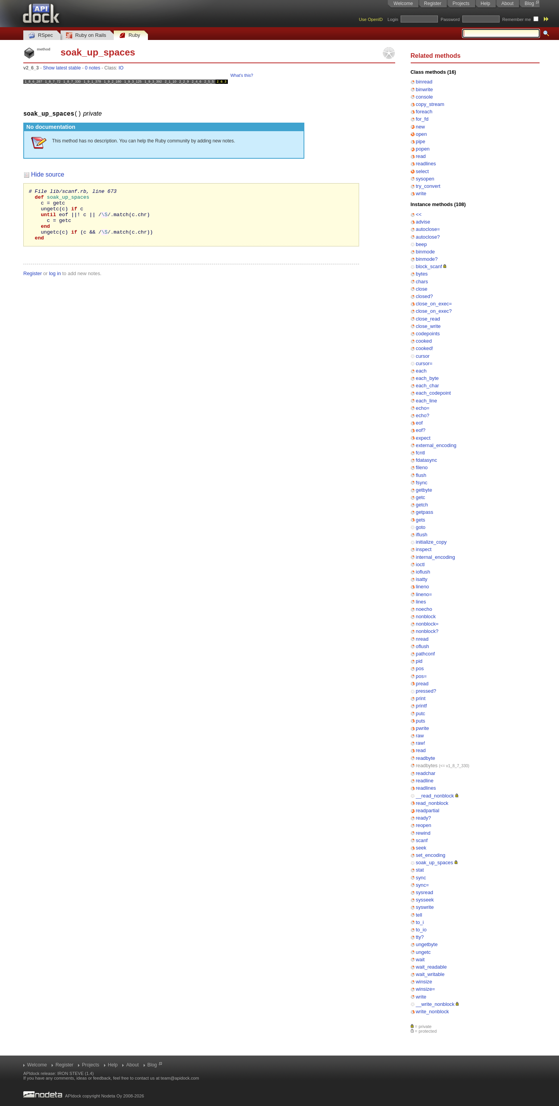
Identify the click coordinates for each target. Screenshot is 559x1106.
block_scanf (429, 266)
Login (392, 19)
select (422, 171)
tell (419, 915)
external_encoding (436, 445)
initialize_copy (431, 542)
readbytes (426, 765)
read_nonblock (432, 803)
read (421, 156)
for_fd (422, 119)
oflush (422, 646)
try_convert (428, 186)
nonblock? (427, 631)
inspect (424, 549)
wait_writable (430, 974)
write (421, 193)
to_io (421, 930)
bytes (422, 274)
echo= (422, 408)
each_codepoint (433, 393)
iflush (421, 534)
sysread (424, 892)
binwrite (424, 89)
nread (422, 639)
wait (420, 959)
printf (421, 706)
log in (55, 283)
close (421, 289)
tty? (420, 937)
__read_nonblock (435, 796)
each (421, 371)
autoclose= (428, 229)
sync (421, 878)
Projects (461, 3)
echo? (422, 415)
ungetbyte (426, 944)
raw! (420, 743)
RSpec (41, 35)
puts (420, 721)
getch (422, 505)
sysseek (425, 900)
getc (420, 497)
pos (420, 668)
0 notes (92, 68)
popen (423, 149)
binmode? (426, 259)
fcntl (420, 453)
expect (423, 438)
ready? (423, 818)
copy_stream (430, 104)
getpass (424, 512)
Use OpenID (371, 19)
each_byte (427, 378)
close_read (428, 319)
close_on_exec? (434, 311)
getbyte (424, 490)
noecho (424, 609)
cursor (423, 356)
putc (420, 713)
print (420, 698)
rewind (423, 833)
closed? (424, 296)
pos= (421, 676)
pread (422, 683)
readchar (426, 773)
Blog (529, 3)
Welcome (403, 3)
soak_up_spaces (434, 862)
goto (420, 527)
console (424, 97)
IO (121, 68)
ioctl (420, 564)
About (507, 3)
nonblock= (427, 624)
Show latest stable (62, 68)
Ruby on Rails (86, 35)
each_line (426, 401)
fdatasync (426, 460)
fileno (422, 467)
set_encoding (430, 855)
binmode (425, 252)
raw (420, 735)
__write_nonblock (435, 1004)
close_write (428, 326)
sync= (422, 885)
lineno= (424, 594)
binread (424, 82)
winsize (424, 982)
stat (420, 870)
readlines (426, 163)
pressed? (426, 691)
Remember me (516, 19)
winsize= (425, 989)
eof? (420, 430)
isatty (421, 579)
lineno (422, 586)
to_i (420, 922)
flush (421, 475)
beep (421, 244)
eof (419, 423)
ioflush (423, 572)
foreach (424, 111)
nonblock (426, 616)
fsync (421, 482)
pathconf (425, 654)
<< (419, 214)
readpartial (427, 810)
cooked (424, 341)
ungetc (423, 952)
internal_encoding (435, 557)
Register (432, 3)
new (420, 127)
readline (425, 781)
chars (422, 281)
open (421, 134)
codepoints (428, 333)
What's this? (242, 75)
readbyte (425, 758)
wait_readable (431, 967)
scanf (422, 840)
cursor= (424, 363)
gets (420, 520)
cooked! (424, 348)
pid (419, 661)
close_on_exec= (434, 304)
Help (485, 3)
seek (421, 848)
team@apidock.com (180, 1078)
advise (423, 222)
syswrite (425, 907)
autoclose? (428, 237)
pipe (420, 141)
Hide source (47, 174)
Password (450, 19)
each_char (427, 385)
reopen (423, 825)
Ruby (129, 35)
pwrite (422, 728)
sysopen (425, 179)
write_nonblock (432, 1011)
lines (421, 602)
